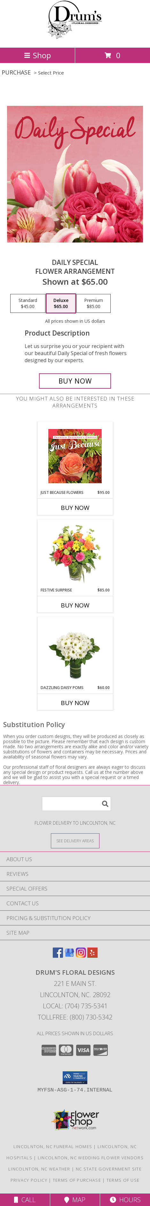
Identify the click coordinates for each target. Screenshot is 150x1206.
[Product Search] (76, 804)
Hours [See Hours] (125, 1199)
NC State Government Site (109, 1169)
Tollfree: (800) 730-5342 (75, 1017)
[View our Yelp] (92, 955)
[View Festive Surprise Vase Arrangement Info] (75, 553)
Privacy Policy (29, 1180)
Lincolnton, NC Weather (39, 1169)
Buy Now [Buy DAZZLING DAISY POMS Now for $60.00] (75, 703)
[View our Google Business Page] (69, 955)
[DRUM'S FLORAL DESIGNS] (75, 38)
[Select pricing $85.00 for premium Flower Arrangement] (93, 303)
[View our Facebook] (58, 955)
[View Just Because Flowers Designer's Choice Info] (75, 456)
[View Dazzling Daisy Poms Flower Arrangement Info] (75, 651)
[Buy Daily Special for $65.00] (75, 381)
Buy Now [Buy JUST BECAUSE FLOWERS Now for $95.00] (75, 508)
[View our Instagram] (81, 955)
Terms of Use (123, 1180)
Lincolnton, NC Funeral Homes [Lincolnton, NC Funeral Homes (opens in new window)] (52, 1146)
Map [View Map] (74, 1199)
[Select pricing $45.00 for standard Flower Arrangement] (28, 303)
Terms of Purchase (77, 1180)
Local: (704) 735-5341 (75, 1006)
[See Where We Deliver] (75, 840)
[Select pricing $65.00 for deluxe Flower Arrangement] (61, 303)
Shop (37, 55)
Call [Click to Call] (25, 1199)
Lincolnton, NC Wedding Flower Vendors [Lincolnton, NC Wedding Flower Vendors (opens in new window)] (91, 1158)
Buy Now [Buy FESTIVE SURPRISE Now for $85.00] (75, 605)
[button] (75, 1077)
